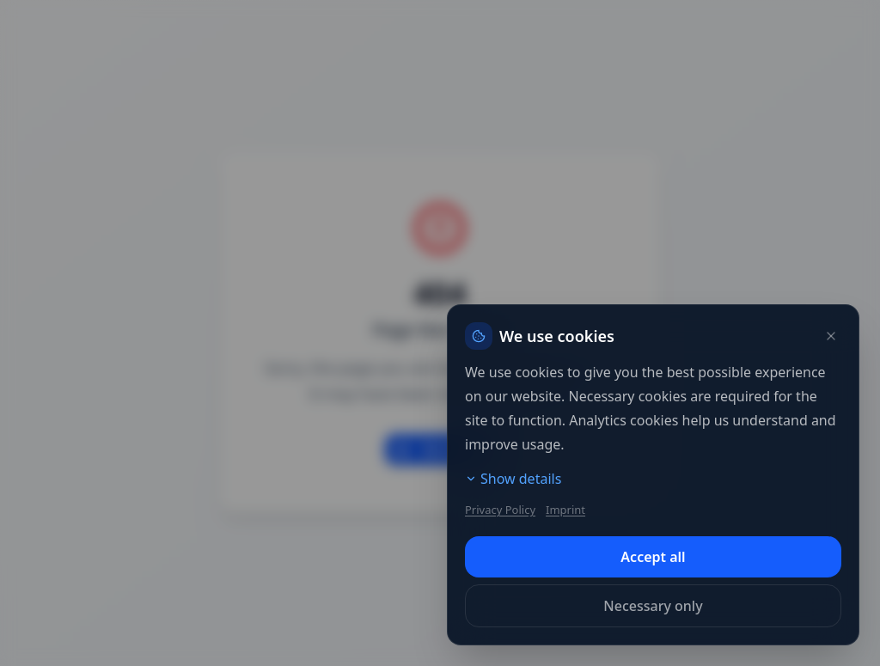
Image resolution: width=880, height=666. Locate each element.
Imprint (565, 509)
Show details (513, 478)
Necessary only (652, 605)
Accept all (652, 556)
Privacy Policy (500, 509)
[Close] (831, 336)
